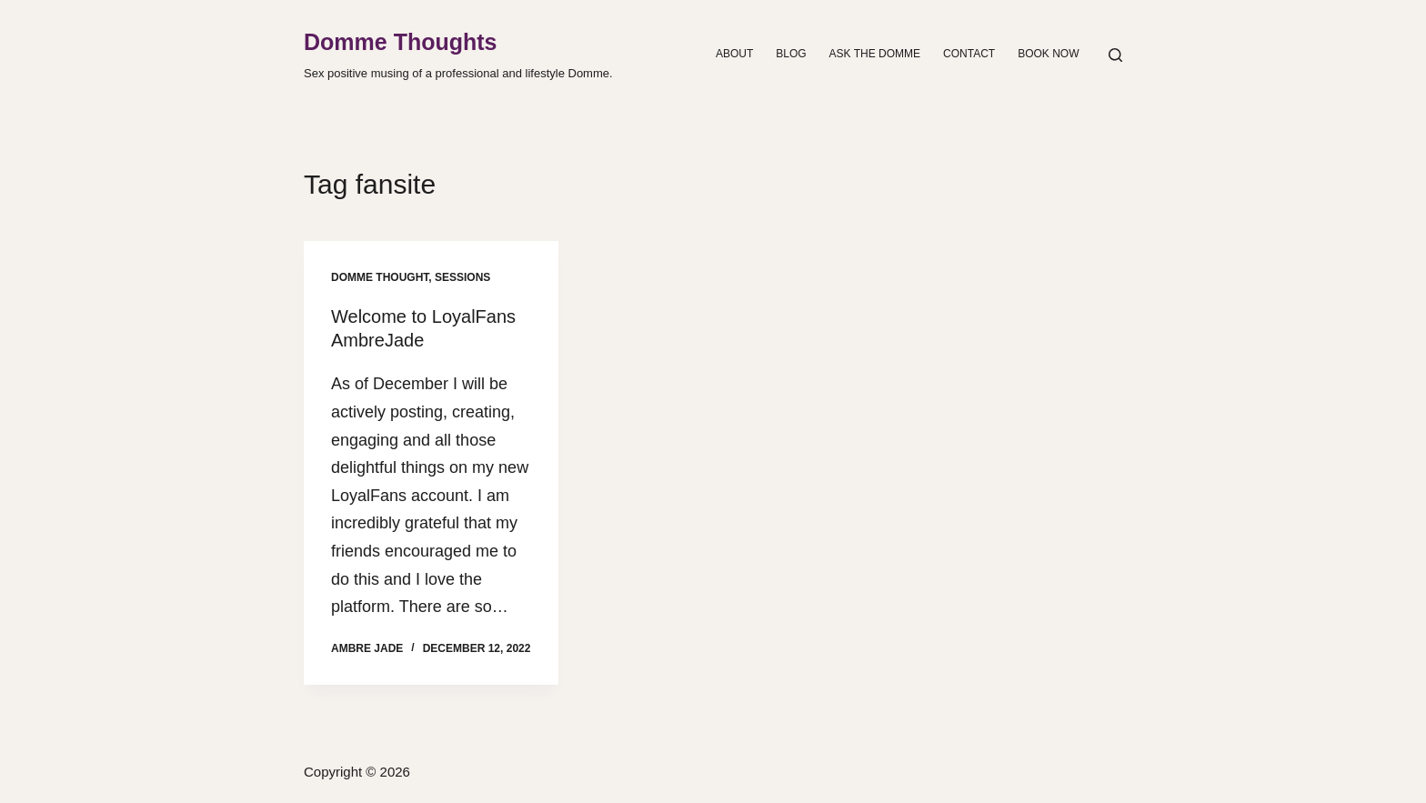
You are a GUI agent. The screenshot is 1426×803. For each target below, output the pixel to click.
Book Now (1048, 53)
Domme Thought (379, 277)
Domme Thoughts (400, 42)
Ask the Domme (874, 53)
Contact (969, 53)
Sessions (462, 277)
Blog (791, 53)
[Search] (1115, 55)
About (734, 53)
